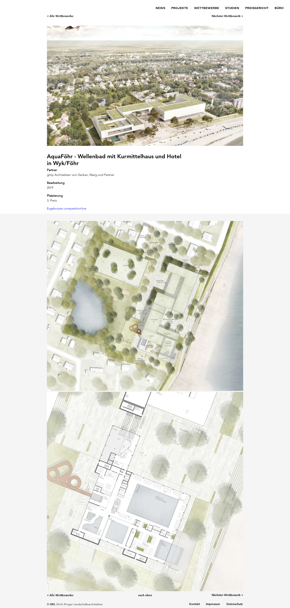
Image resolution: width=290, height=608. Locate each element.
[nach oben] (145, 595)
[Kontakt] (194, 604)
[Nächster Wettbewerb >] (225, 16)
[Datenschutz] (234, 604)
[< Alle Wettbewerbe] (65, 16)
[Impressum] (213, 604)
